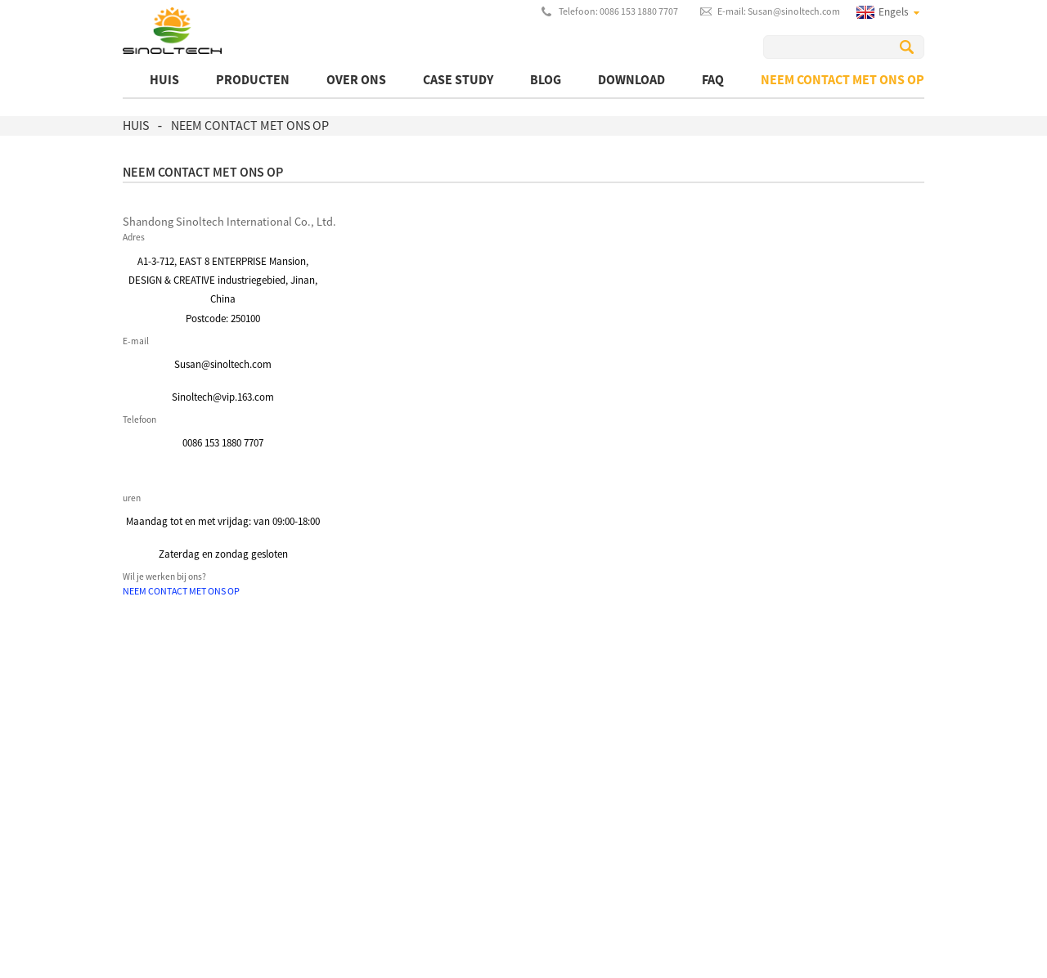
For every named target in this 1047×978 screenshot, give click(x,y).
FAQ (713, 79)
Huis (164, 79)
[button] (181, 591)
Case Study (458, 79)
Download (631, 79)
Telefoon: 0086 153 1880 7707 (618, 11)
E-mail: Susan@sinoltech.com (778, 11)
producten (253, 79)
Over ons (356, 79)
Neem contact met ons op (842, 79)
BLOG (545, 79)
